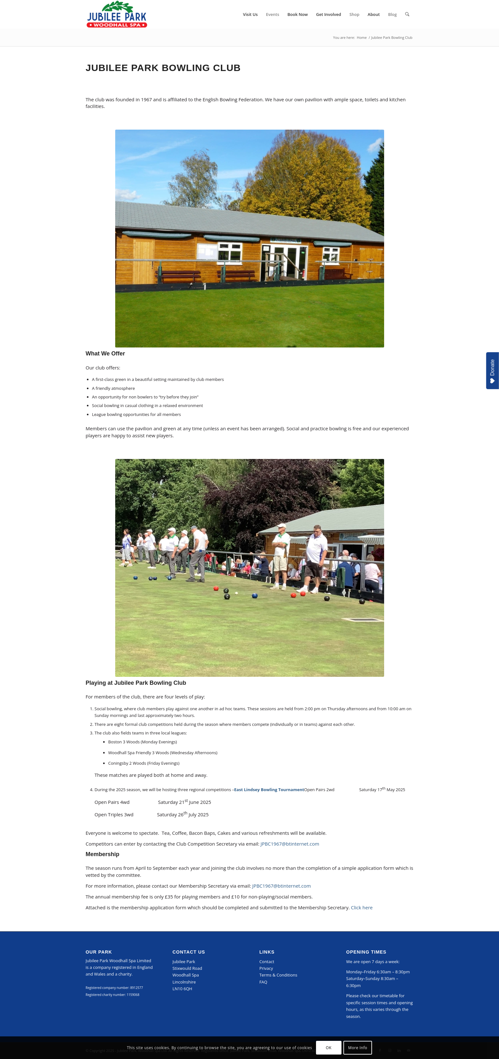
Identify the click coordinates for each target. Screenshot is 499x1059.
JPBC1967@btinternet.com (290, 844)
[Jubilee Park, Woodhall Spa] (117, 14)
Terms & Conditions (278, 975)
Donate (492, 371)
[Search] (407, 14)
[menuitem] (250, 14)
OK (329, 1047)
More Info (357, 1047)
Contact (266, 961)
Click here (362, 907)
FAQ (263, 982)
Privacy (266, 968)
